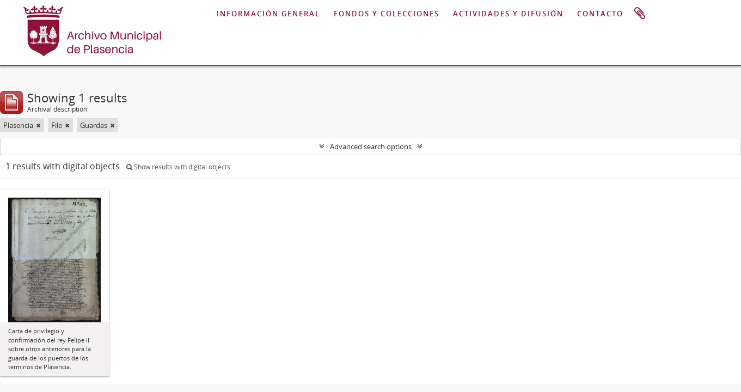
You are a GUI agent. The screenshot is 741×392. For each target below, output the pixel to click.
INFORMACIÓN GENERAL (268, 14)
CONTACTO (600, 14)
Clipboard (639, 13)
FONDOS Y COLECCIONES (386, 14)
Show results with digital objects (178, 166)
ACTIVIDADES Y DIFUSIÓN (508, 14)
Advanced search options (371, 146)
